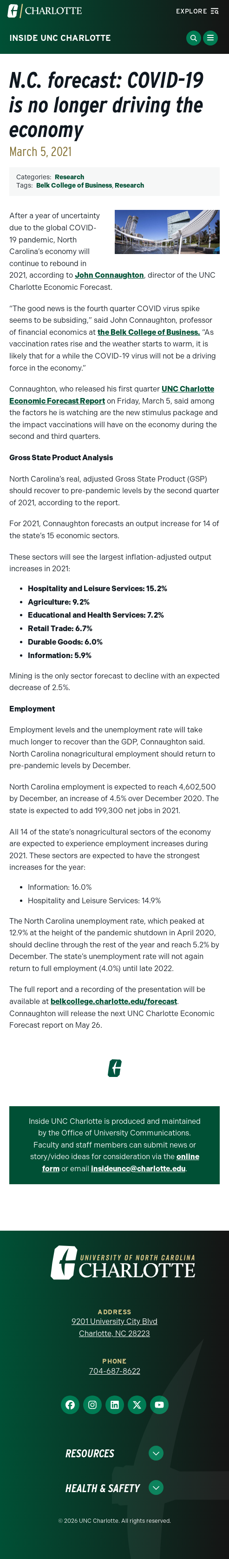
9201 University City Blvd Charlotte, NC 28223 (114, 1327)
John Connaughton (109, 275)
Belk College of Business (74, 185)
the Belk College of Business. (149, 332)
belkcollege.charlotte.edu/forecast (114, 1001)
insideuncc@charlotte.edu (138, 1168)
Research (69, 177)
